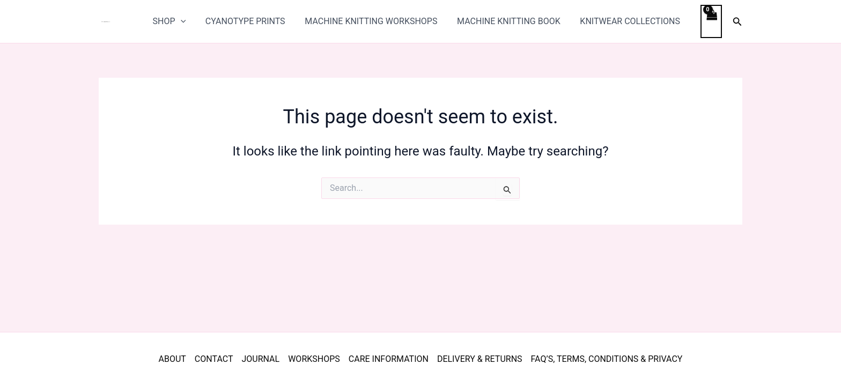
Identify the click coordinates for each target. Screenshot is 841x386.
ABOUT (172, 359)
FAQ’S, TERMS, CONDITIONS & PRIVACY (607, 359)
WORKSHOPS (314, 359)
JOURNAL (260, 359)
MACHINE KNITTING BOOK (510, 21)
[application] (190, 21)
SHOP (178, 21)
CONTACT (214, 359)
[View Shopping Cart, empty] (709, 21)
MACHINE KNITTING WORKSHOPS (375, 21)
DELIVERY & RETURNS (479, 359)
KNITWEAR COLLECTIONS (629, 21)
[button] (737, 21)
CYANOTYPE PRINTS (252, 21)
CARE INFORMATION (389, 359)
